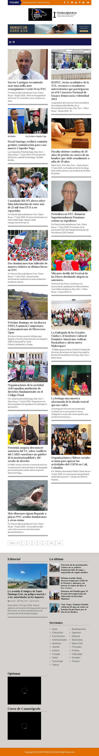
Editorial (76, 636)
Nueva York (77, 643)
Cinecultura (57, 632)
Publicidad (77, 654)
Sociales (76, 657)
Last (59, 543)
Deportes (76, 632)
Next (51, 543)
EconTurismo (58, 636)
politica (55, 650)
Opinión (56, 647)
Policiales (77, 647)
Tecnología (57, 661)
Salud (55, 657)
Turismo (76, 661)
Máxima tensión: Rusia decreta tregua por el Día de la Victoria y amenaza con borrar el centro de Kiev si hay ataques (74, 583)
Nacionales (77, 639)
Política (75, 650)
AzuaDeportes (79, 629)
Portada (56, 654)
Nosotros (56, 643)
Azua (54, 629)
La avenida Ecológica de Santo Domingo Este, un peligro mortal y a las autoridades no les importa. (27, 594)
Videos (55, 664)
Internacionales (59, 639)
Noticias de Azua (49, 752)
